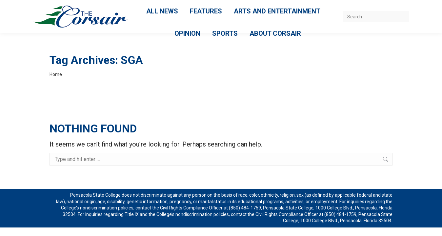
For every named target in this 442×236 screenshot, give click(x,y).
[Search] (376, 16)
